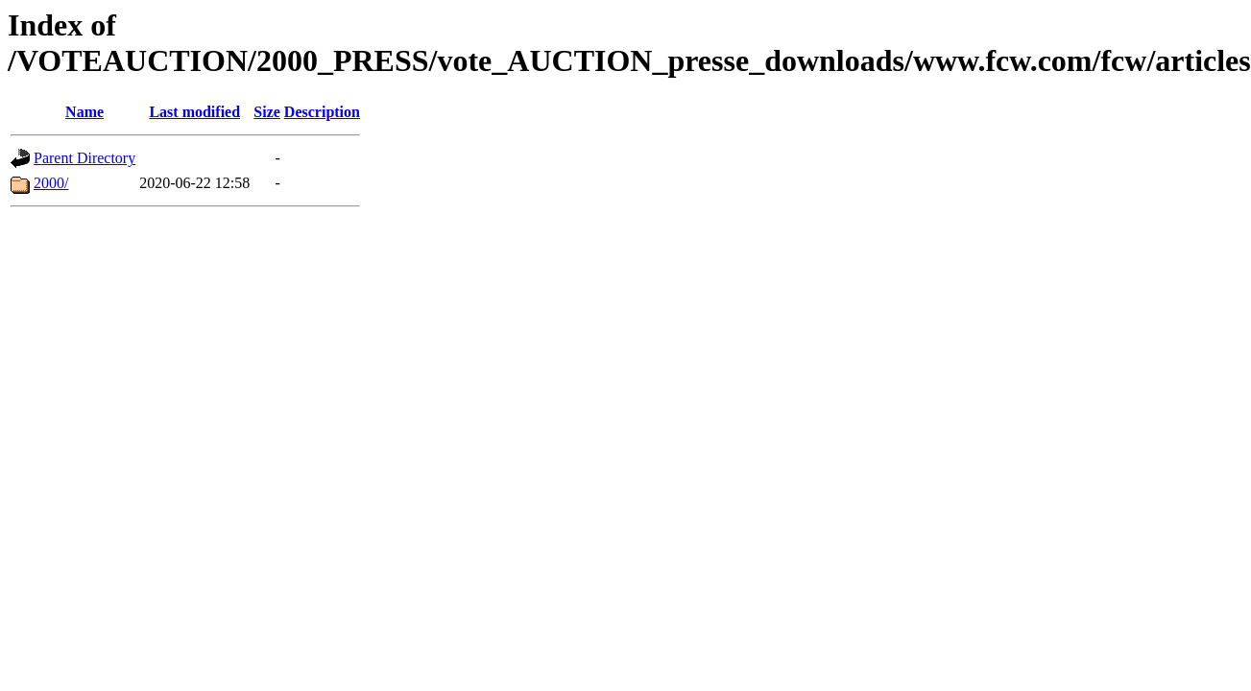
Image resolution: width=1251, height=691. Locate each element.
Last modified (194, 112)
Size (266, 112)
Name (84, 112)
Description (322, 112)
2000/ (51, 183)
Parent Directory (84, 158)
